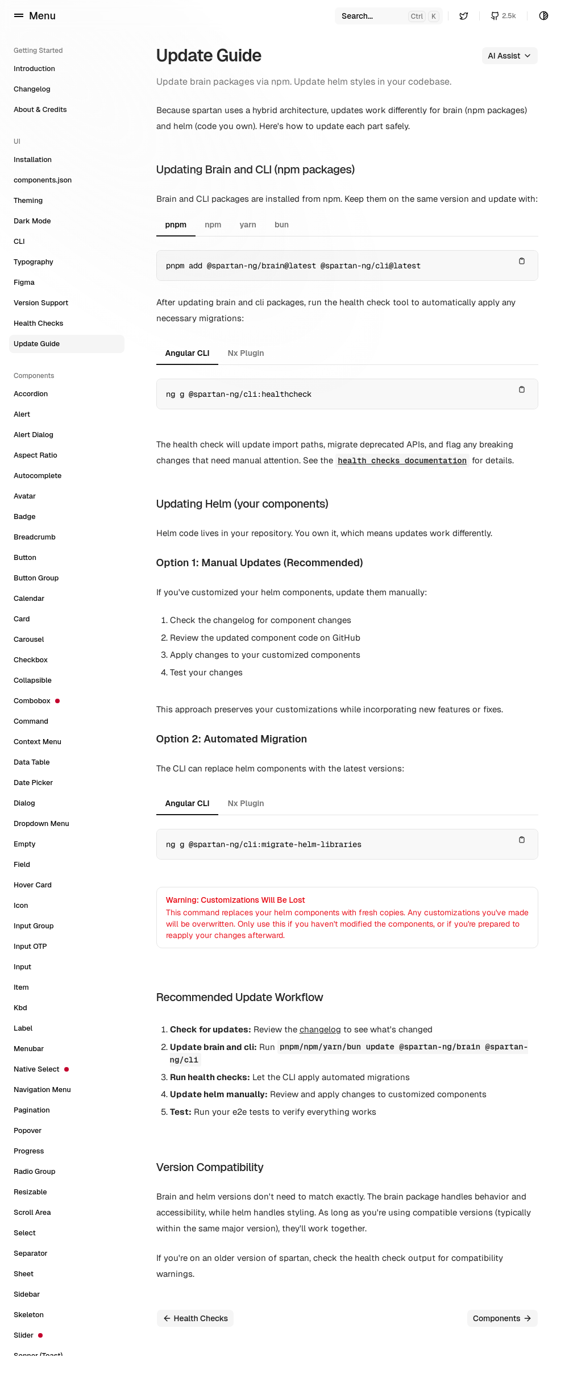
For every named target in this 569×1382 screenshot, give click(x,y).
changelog (320, 1029)
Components (502, 1318)
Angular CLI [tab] (187, 353)
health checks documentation (402, 460)
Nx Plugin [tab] (245, 353)
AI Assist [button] (509, 56)
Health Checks (196, 1318)
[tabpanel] (347, 265)
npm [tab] (213, 224)
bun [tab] (282, 224)
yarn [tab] (248, 224)
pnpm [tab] (176, 224)
